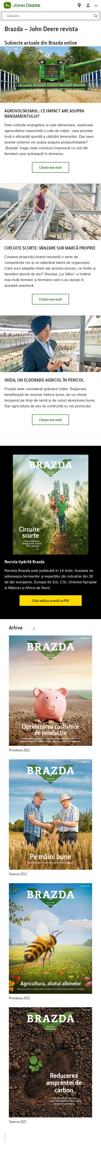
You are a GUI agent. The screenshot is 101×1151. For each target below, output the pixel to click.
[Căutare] (50, 16)
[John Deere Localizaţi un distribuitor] (79, 5)
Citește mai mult (54, 169)
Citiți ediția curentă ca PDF (50, 600)
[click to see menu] (96, 5)
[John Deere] (25, 5)
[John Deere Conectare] (88, 5)
